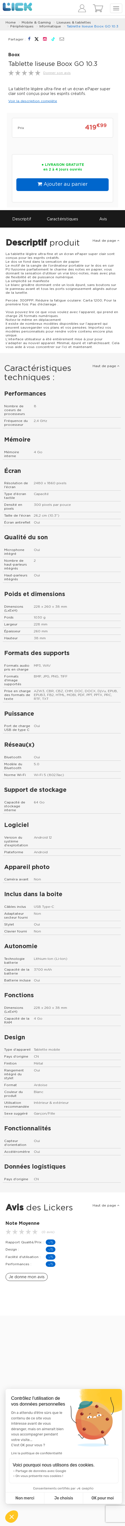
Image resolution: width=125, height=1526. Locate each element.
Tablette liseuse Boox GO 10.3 (92, 26)
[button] (11, 1516)
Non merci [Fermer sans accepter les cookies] (24, 1498)
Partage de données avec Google (41, 1471)
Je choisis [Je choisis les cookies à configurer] (63, 1498)
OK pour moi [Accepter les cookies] (102, 1498)
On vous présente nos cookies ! (39, 1476)
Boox (14, 55)
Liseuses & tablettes (74, 22)
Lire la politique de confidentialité (36, 1453)
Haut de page (106, 240)
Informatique (50, 26)
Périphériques (22, 26)
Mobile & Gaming (36, 22)
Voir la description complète (32, 101)
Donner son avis (57, 72)
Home (11, 22)
